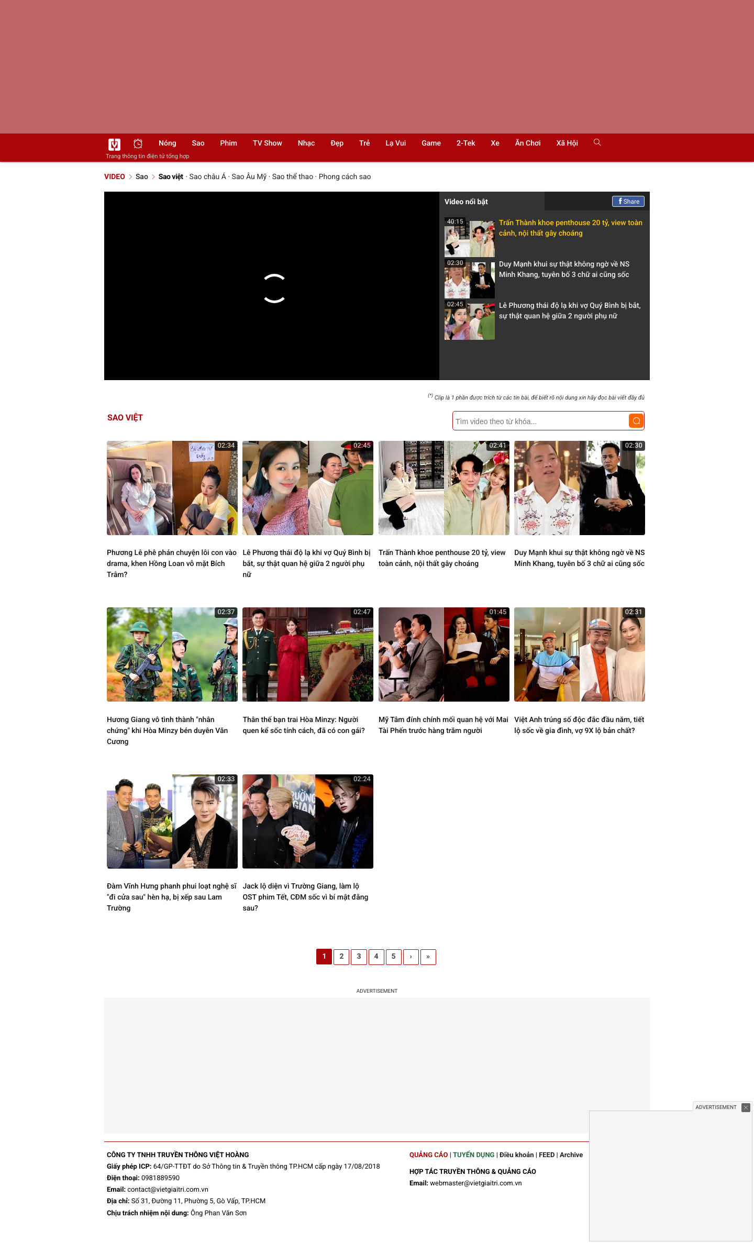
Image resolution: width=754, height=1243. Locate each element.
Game (431, 143)
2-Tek (466, 143)
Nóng (167, 143)
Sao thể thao (292, 177)
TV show (267, 143)
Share (628, 201)
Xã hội (567, 143)
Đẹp (336, 143)
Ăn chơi (528, 143)
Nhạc (306, 143)
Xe (495, 143)
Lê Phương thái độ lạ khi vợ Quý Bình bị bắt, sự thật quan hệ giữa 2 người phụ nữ (543, 314)
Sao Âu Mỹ (249, 177)
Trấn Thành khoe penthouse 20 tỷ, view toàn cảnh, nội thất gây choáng (543, 231)
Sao (198, 143)
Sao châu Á (208, 177)
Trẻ (364, 143)
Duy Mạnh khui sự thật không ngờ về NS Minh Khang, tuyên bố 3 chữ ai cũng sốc (537, 272)
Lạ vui (395, 143)
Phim (228, 143)
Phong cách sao (345, 177)
